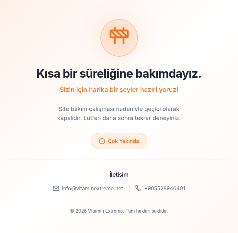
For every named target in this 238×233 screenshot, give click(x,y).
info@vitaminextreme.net (88, 188)
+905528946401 (160, 188)
